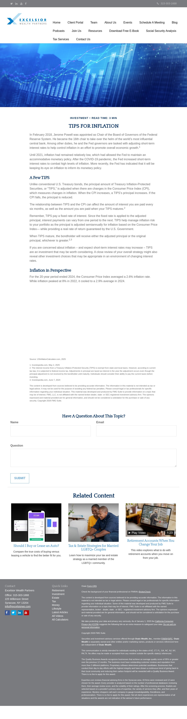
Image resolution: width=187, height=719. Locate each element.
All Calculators (60, 632)
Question (16, 458)
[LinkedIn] (16, 3)
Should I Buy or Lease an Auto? (36, 559)
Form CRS (92, 599)
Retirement (58, 603)
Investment (58, 607)
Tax (54, 614)
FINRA (164, 652)
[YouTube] (21, 3)
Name (14, 435)
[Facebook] (25, 3)
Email (100, 435)
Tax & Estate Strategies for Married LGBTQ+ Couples (93, 561)
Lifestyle (56, 621)
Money (56, 618)
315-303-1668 (167, 3)
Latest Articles (60, 625)
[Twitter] (11, 3)
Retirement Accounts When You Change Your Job (150, 556)
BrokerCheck (145, 605)
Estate (55, 610)
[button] (73, 19)
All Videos (57, 629)
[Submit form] (19, 491)
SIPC (170, 652)
